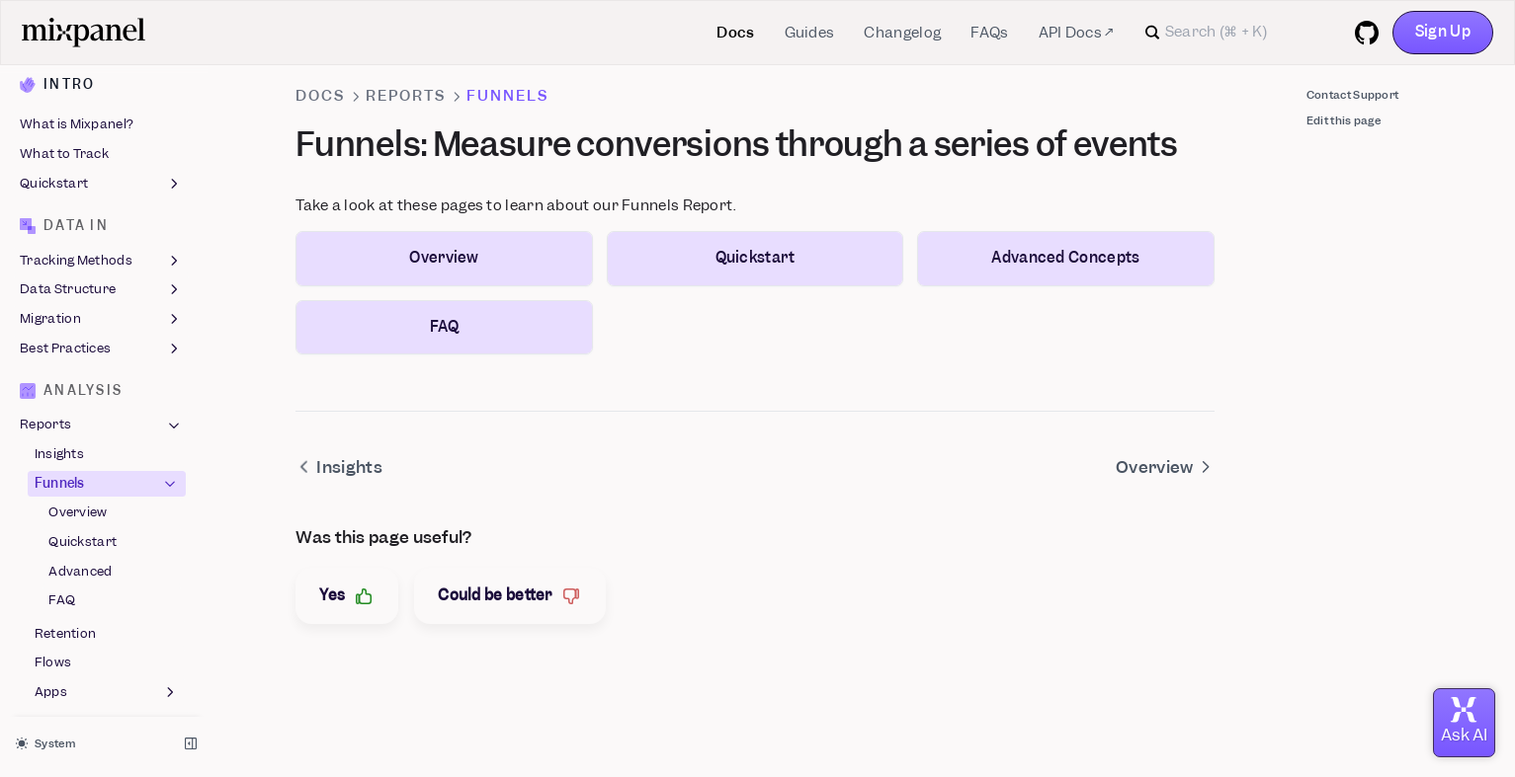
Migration (101, 128)
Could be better (510, 595)
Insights (59, 263)
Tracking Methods (101, 70)
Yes (347, 595)
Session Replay (101, 681)
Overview (77, 322)
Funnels (107, 293)
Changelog (902, 32)
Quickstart (82, 351)
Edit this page (1343, 120)
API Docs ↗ (1076, 32)
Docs (735, 32)
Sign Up (1443, 31)
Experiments (60, 592)
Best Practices (101, 158)
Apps (107, 501)
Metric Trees (59, 622)
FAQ (61, 410)
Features (101, 711)
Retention (66, 442)
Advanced (80, 380)
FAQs (989, 32)
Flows (53, 472)
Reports (101, 235)
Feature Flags (101, 564)
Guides (810, 32)
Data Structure (101, 100)
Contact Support (1352, 95)
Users (101, 651)
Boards (101, 535)
